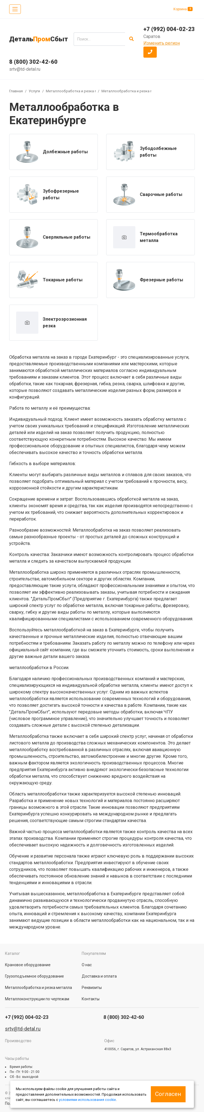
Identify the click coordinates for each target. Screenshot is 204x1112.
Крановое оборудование (28, 965)
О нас (87, 965)
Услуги (34, 91)
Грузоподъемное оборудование (34, 976)
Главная (16, 91)
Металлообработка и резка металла (78, 91)
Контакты (90, 999)
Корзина (183, 9)
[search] (99, 39)
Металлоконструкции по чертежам (37, 999)
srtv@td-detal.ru (24, 69)
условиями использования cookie (87, 1100)
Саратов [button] (151, 36)
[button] (150, 52)
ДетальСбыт (38, 39)
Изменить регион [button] (161, 43)
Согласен (168, 1094)
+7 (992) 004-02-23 (169, 29)
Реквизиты (92, 987)
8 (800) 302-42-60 (33, 61)
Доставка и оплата (99, 976)
